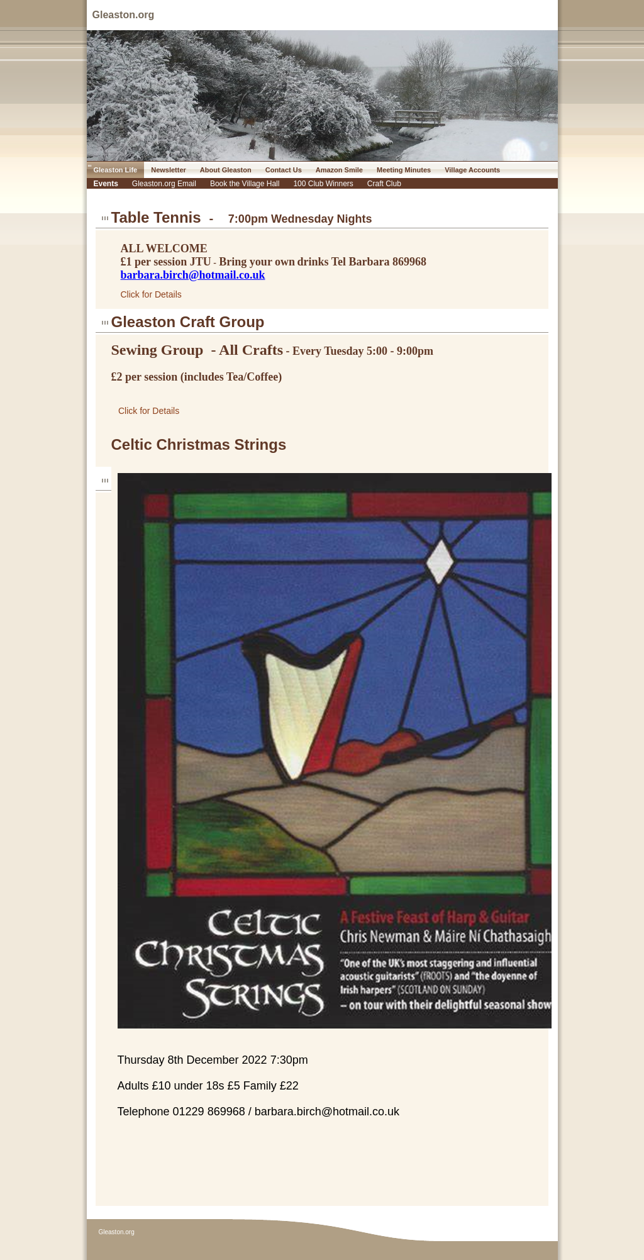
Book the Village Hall (245, 183)
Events (106, 183)
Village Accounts (472, 170)
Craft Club (384, 183)
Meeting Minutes (404, 170)
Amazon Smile (339, 170)
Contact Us (283, 170)
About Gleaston (226, 170)
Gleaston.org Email (164, 183)
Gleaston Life (116, 170)
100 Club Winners (323, 183)
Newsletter (168, 170)
